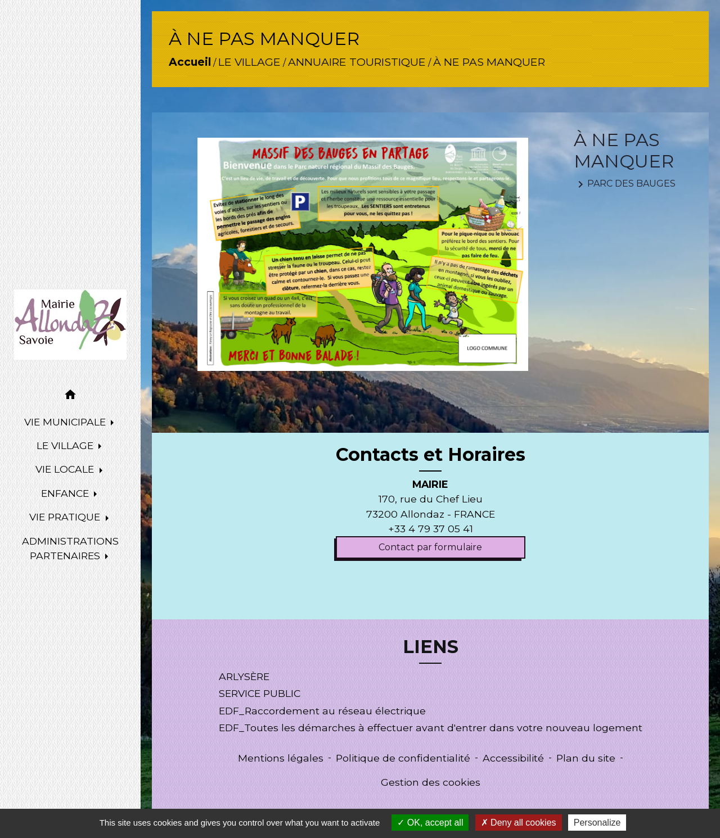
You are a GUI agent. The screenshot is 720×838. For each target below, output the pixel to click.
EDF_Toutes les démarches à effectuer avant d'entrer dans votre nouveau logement (430, 727)
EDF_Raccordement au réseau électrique (322, 711)
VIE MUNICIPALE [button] (66, 422)
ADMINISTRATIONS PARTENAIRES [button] (70, 548)
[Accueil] (70, 325)
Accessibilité (513, 758)
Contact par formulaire (430, 547)
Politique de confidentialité (403, 758)
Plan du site (585, 758)
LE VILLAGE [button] (66, 445)
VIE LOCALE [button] (66, 469)
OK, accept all (430, 822)
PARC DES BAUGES (625, 184)
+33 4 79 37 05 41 (430, 528)
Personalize (597, 822)
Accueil (190, 62)
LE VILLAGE (249, 62)
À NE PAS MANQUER (489, 62)
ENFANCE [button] (66, 493)
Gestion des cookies (430, 782)
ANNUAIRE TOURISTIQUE (357, 62)
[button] (70, 396)
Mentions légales (280, 758)
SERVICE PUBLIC (259, 693)
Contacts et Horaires (430, 454)
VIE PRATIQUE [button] (66, 517)
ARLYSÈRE (244, 676)
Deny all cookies (518, 822)
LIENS (430, 647)
